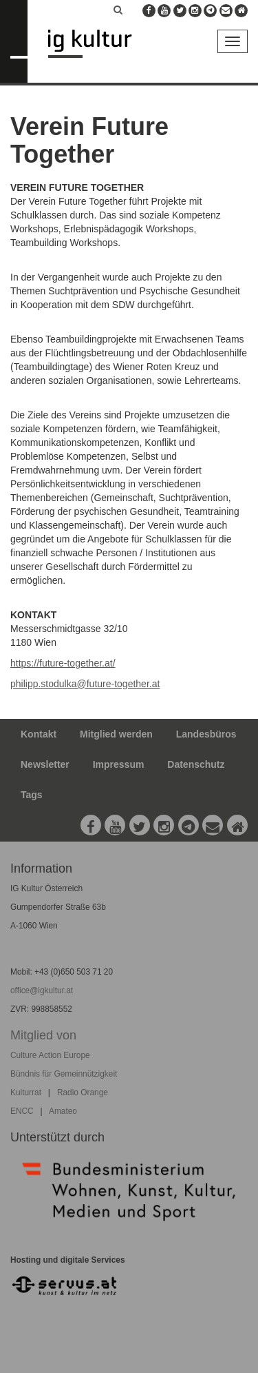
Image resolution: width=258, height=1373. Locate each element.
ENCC (22, 1111)
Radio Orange (82, 1092)
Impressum (118, 764)
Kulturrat (25, 1092)
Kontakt (38, 734)
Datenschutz (195, 764)
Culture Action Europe (50, 1055)
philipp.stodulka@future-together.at (85, 683)
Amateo (63, 1111)
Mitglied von (43, 1035)
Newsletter (45, 764)
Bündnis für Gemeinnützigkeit (63, 1074)
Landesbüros (206, 734)
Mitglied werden (116, 734)
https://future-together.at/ (63, 663)
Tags (32, 794)
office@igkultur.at (41, 990)
